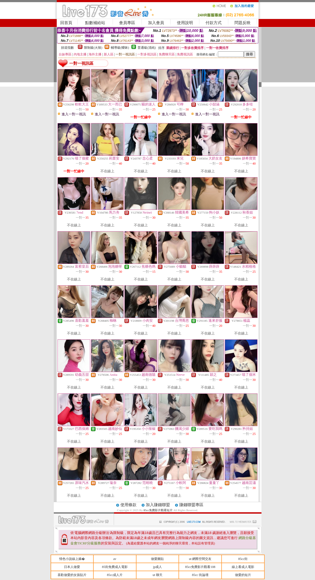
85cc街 (243, 559)
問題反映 (242, 23)
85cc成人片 (115, 575)
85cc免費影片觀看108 (200, 567)
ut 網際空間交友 (200, 559)
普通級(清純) (147, 48)
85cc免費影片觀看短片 (158, 510)
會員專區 (127, 23)
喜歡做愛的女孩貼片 (72, 575)
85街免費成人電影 (115, 567)
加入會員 (156, 23)
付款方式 (214, 23)
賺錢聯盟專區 (191, 505)
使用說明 (185, 23)
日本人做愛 (72, 567)
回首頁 (66, 23)
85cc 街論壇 (200, 575)
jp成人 (157, 567)
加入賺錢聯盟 (158, 505)
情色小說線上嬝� (72, 559)
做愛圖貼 (157, 559)
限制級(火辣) (93, 48)
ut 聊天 (157, 575)
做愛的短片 (243, 575)
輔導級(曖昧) (120, 48)
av (114, 559)
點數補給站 (95, 23)
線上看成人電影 (243, 567)
